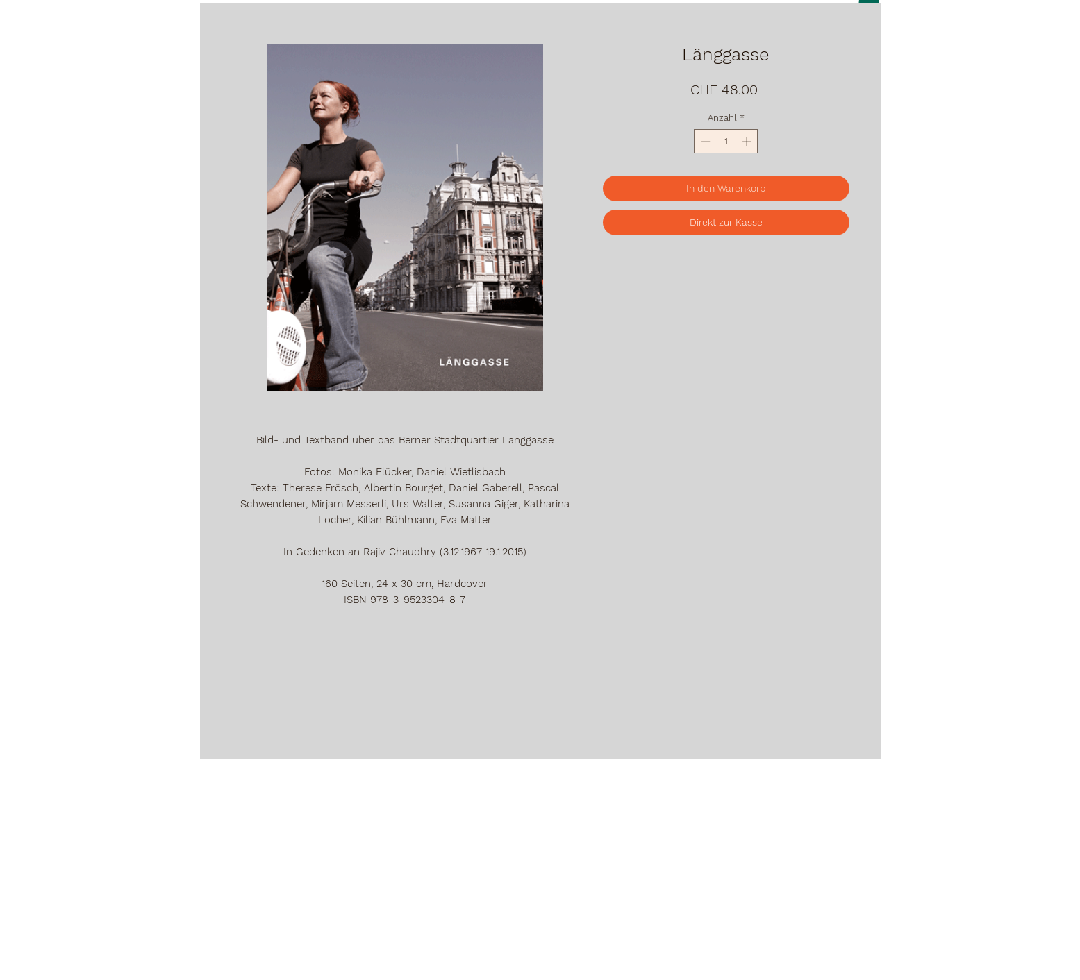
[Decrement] (704, 141)
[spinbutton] (726, 141)
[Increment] (748, 141)
